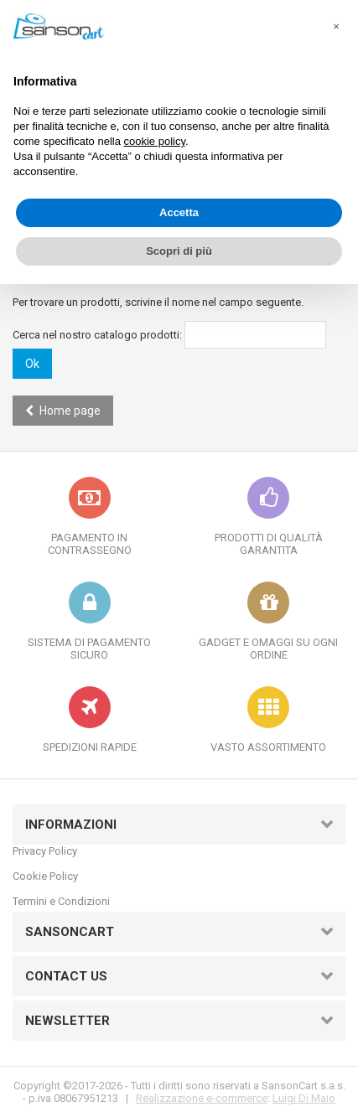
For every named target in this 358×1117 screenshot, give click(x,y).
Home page (63, 410)
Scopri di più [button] (179, 251)
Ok (32, 363)
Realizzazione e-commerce (201, 1098)
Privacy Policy (45, 851)
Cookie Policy (45, 876)
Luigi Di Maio (303, 1098)
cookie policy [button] (154, 141)
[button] (336, 26)
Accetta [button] (179, 212)
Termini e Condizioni (61, 901)
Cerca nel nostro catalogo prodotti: (97, 334)
